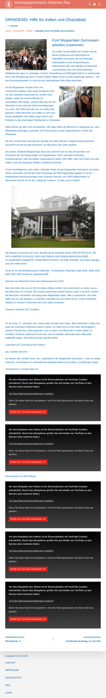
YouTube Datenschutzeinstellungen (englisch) (31, 394)
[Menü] (99, 4)
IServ (7, 685)
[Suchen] (90, 4)
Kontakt (10, 663)
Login (8, 693)
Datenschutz (13, 678)
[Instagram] (94, 4)
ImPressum (12, 670)
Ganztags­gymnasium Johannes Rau (42, 2)
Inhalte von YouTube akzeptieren (28, 412)
